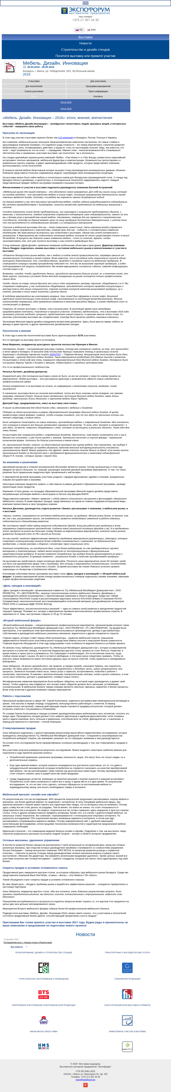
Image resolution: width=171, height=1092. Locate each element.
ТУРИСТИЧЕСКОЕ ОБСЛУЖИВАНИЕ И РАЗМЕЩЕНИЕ (44, 979)
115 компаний (65, 137)
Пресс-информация (98, 91)
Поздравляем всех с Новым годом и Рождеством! (28, 942)
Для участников (98, 81)
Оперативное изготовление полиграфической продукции (43, 1005)
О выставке (33, 81)
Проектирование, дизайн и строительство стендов (43, 952)
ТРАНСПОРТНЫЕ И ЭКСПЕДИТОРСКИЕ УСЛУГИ (127, 952)
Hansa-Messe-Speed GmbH (43, 1031)
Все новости (17, 947)
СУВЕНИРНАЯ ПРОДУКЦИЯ (127, 979)
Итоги (34, 96)
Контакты (98, 96)
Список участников (34, 91)
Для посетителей (34, 86)
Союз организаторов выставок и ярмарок (127, 1005)
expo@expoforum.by (85, 1079)
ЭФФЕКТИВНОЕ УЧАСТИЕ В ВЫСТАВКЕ (127, 1031)
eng (93, 30)
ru (81, 30)
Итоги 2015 (66, 102)
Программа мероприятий (98, 86)
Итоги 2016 (66, 109)
